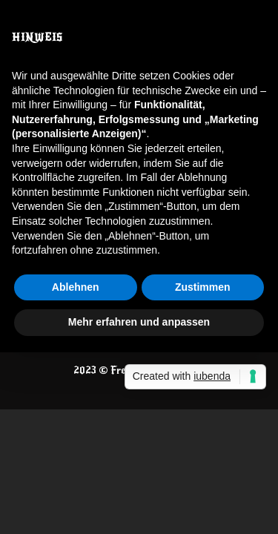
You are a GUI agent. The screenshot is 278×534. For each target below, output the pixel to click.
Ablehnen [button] (75, 287)
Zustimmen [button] (203, 287)
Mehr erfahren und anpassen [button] (139, 322)
